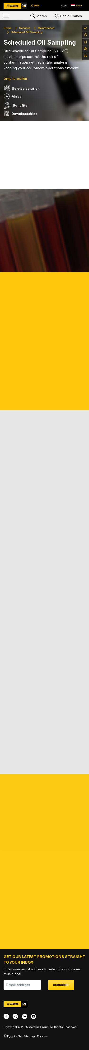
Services (24, 28)
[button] (76, 5)
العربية (64, 5)
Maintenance (46, 28)
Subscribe (61, 985)
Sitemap (29, 1036)
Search (38, 16)
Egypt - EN (12, 1036)
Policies (42, 1036)
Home (8, 28)
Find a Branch (68, 16)
